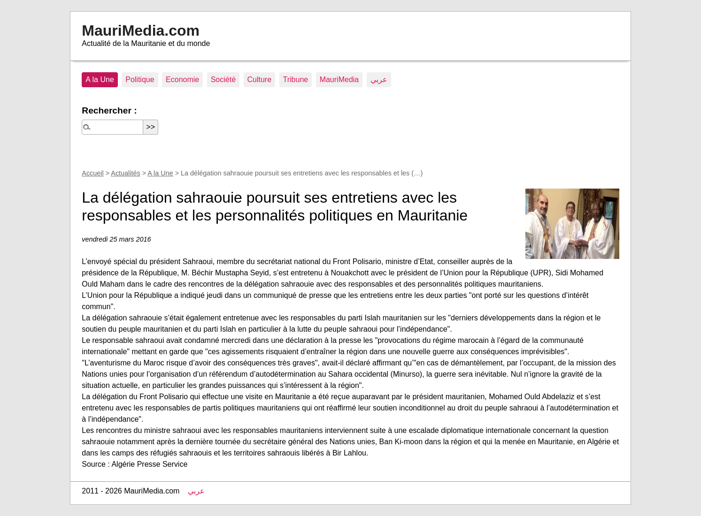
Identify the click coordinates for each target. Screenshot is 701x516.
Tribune (295, 79)
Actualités (125, 173)
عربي (378, 79)
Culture (259, 79)
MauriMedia (339, 79)
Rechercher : (109, 110)
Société (223, 79)
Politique (139, 79)
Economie (182, 79)
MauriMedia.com (141, 30)
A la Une (99, 79)
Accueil (92, 173)
